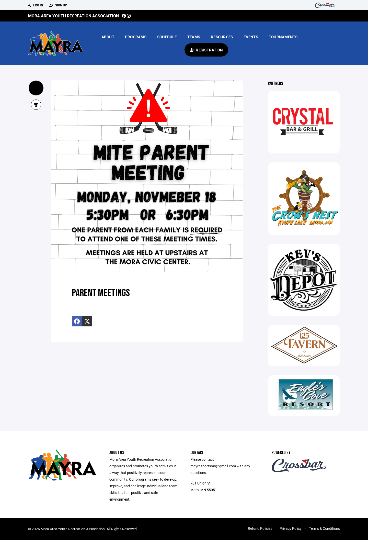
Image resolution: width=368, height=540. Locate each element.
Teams (193, 36)
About (107, 36)
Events (251, 36)
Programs (135, 36)
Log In (35, 5)
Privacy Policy (291, 528)
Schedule (167, 36)
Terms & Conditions (324, 528)
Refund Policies (260, 528)
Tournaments (283, 36)
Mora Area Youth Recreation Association (73, 15)
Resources (222, 36)
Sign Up (58, 5)
